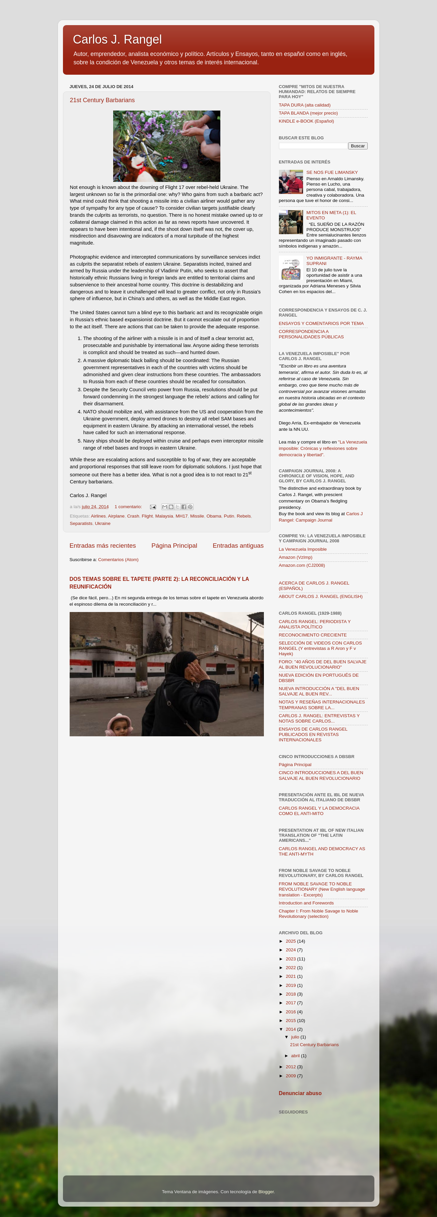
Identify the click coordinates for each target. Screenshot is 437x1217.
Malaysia (164, 516)
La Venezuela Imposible (303, 549)
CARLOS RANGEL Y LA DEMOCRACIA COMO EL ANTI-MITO (319, 811)
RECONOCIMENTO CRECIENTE (313, 634)
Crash (133, 516)
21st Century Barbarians (102, 100)
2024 (291, 949)
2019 (291, 985)
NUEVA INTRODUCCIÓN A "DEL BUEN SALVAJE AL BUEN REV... (319, 691)
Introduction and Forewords (306, 902)
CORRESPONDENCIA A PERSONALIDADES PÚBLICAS (311, 334)
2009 (291, 1075)
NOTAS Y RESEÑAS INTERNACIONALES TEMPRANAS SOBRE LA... (322, 704)
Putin (229, 516)
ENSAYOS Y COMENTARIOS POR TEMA (321, 323)
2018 (291, 994)
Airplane (116, 516)
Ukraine (103, 523)
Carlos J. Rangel (117, 39)
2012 (291, 1066)
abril (296, 1055)
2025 (291, 941)
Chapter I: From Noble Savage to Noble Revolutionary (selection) (318, 913)
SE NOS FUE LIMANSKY (332, 172)
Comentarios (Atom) (118, 559)
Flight (147, 516)
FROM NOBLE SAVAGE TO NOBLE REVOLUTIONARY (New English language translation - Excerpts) (322, 889)
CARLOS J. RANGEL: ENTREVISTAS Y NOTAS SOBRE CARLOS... (319, 718)
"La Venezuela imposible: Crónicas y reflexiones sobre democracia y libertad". (323, 448)
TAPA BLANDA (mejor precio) (308, 113)
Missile (197, 516)
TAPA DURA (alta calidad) (305, 105)
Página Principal (174, 545)
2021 (291, 976)
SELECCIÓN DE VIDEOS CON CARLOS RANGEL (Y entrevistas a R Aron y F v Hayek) (320, 648)
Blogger (266, 1191)
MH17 (181, 516)
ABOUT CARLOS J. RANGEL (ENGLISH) (321, 596)
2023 (291, 958)
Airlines (98, 516)
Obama (214, 516)
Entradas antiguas (238, 545)
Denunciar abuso (300, 1093)
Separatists (81, 523)
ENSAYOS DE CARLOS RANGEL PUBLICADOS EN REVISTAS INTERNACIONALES (313, 734)
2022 (291, 967)
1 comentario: (129, 506)
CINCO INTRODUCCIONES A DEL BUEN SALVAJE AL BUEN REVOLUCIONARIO (321, 775)
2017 (291, 1002)
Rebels (244, 516)
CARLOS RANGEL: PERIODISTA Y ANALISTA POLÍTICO (315, 624)
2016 (291, 1011)
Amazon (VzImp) (296, 557)
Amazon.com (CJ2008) (302, 565)
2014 (291, 1029)
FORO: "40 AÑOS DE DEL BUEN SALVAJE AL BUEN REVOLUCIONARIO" (323, 664)
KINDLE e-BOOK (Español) (306, 121)
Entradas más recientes (103, 545)
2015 (291, 1020)
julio (296, 1036)
